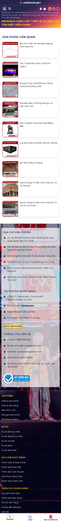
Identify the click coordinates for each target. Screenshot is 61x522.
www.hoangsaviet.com (29, 351)
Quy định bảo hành (10, 493)
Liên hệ (5, 512)
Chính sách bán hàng (11, 498)
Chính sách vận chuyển (12, 471)
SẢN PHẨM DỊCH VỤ (24, 12)
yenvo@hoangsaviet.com (27, 345)
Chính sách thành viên (12, 481)
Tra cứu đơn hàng (9, 502)
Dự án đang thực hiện (12, 436)
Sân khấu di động (9, 419)
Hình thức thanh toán (11, 476)
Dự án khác (7, 445)
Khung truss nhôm (10, 415)
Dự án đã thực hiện (10, 431)
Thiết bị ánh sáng (9, 405)
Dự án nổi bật (8, 441)
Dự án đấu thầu (9, 450)
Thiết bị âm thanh (10, 401)
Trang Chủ (6, 12)
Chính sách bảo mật (11, 467)
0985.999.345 (23, 339)
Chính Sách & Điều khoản (13, 462)
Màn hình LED (8, 410)
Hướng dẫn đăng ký (11, 507)
